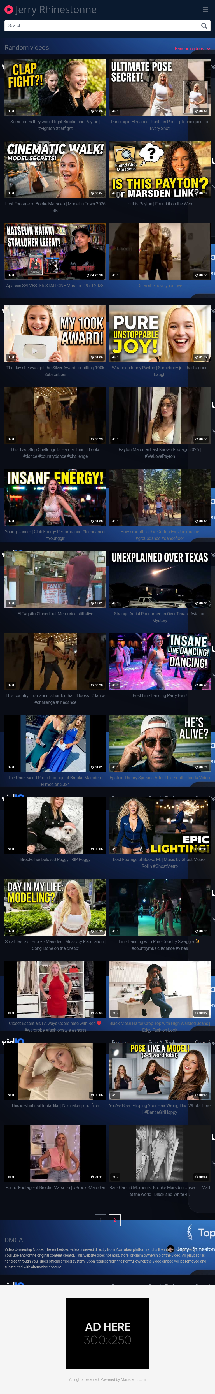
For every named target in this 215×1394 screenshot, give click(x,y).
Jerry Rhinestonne (50, 9)
